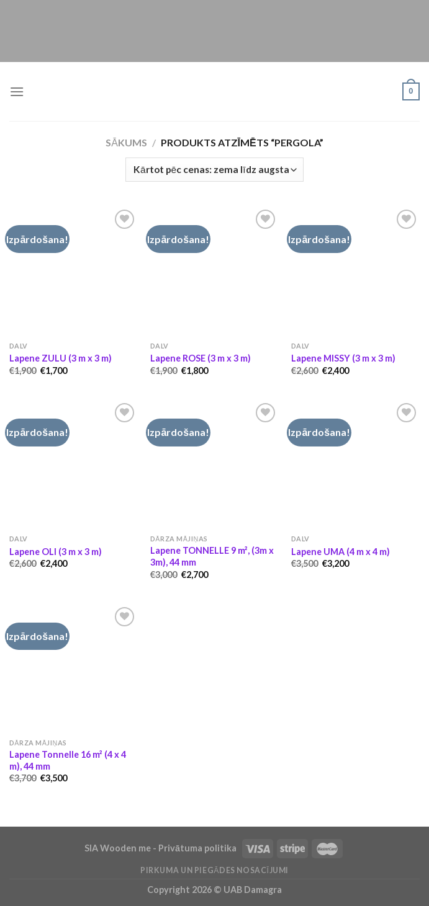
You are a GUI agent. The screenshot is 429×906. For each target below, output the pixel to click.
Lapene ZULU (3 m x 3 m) (60, 358)
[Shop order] (214, 170)
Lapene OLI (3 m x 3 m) (55, 551)
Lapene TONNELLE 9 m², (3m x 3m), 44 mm (212, 556)
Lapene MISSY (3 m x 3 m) (343, 358)
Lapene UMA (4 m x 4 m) (340, 551)
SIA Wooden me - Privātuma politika (161, 848)
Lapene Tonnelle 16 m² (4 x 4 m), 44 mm (67, 760)
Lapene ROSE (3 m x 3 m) (200, 358)
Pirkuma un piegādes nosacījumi (214, 870)
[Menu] (16, 91)
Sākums (126, 142)
